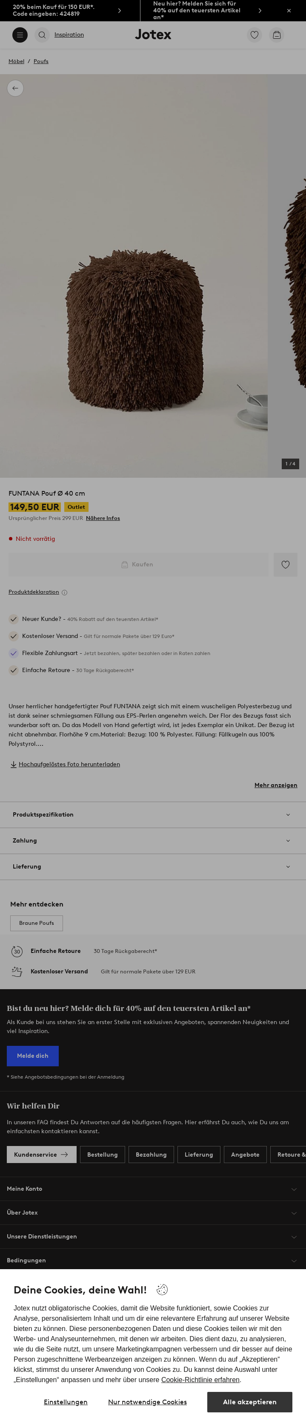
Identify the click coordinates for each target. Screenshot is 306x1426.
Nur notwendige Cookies (147, 1402)
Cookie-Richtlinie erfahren (200, 1379)
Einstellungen (66, 1402)
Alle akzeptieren (250, 1402)
